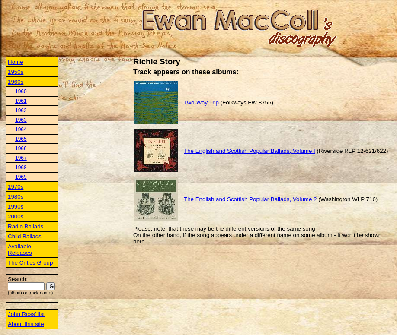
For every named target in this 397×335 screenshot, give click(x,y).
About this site (26, 324)
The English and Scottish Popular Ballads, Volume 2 (250, 199)
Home (15, 62)
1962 (21, 110)
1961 (21, 101)
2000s (15, 216)
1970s (15, 186)
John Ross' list (26, 314)
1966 (21, 148)
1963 (21, 120)
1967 (21, 158)
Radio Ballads (25, 226)
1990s (15, 206)
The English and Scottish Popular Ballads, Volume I (249, 151)
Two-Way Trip (201, 102)
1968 (21, 167)
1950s (15, 72)
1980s (15, 196)
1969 (21, 177)
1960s (15, 82)
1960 (21, 91)
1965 (21, 139)
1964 (21, 129)
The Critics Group (30, 262)
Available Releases (20, 249)
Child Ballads (25, 236)
